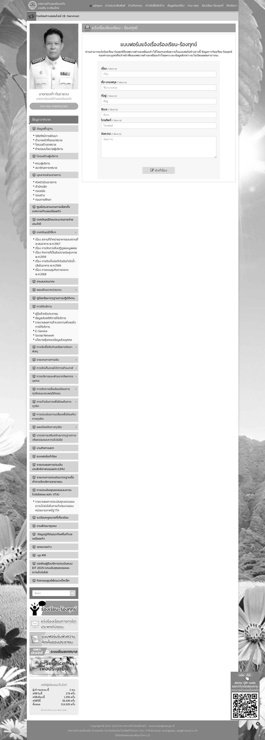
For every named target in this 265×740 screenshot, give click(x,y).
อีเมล (109, 109)
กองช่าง (40, 195)
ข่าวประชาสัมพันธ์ (115, 5)
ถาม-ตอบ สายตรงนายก (54, 106)
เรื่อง (109, 68)
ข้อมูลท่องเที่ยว (176, 5)
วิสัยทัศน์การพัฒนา (46, 136)
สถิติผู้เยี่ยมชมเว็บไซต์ (54, 684)
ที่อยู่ (109, 95)
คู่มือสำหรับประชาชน (46, 313)
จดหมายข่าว (44, 547)
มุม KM (41, 555)
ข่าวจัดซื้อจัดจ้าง (154, 5)
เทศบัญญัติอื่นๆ (44, 232)
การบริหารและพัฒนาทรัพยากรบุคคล (52, 378)
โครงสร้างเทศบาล (45, 144)
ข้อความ (111, 133)
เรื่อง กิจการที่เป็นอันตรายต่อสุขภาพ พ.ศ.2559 (56, 254)
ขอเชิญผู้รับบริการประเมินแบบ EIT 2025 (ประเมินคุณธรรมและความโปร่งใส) (52, 567)
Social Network (44, 335)
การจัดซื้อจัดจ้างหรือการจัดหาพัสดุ (52, 349)
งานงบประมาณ (45, 281)
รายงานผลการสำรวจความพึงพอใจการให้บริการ (55, 324)
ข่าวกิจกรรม (135, 5)
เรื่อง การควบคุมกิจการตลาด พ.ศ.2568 (52, 272)
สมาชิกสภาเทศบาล (46, 167)
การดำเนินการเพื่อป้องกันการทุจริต (51, 403)
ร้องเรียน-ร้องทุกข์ (212, 5)
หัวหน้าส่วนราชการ (46, 182)
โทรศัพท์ (111, 120)
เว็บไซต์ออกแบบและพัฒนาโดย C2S (132, 735)
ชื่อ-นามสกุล (114, 82)
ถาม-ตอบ (193, 5)
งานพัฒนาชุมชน (47, 526)
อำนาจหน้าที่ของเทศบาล (48, 140)
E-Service (41, 331)
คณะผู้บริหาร (42, 163)
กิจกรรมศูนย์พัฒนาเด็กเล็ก (53, 580)
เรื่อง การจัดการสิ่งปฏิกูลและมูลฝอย (56, 248)
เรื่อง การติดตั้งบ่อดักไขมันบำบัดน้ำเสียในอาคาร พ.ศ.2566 (55, 263)
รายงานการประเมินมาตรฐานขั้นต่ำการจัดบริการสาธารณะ (53, 479)
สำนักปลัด (41, 186)
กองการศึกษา (43, 199)
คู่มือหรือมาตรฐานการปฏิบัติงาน (56, 298)
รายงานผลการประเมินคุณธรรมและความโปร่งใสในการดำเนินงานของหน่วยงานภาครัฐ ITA (55, 505)
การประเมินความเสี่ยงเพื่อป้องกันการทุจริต (53, 416)
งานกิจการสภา (45, 448)
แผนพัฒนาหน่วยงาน (47, 290)
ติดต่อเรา (231, 5)
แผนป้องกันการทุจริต (47, 427)
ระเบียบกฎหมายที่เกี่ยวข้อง (52, 517)
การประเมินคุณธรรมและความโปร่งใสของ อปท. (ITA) (51, 492)
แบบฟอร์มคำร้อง (47, 456)
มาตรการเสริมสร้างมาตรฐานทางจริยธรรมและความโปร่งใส (54, 437)
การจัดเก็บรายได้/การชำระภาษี (52, 368)
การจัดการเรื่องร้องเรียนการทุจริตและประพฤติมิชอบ (51, 391)
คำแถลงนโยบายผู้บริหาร (49, 149)
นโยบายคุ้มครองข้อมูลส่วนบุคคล (53, 339)
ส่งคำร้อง (158, 170)
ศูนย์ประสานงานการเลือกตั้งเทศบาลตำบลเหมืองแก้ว (51, 209)
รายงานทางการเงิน (45, 359)
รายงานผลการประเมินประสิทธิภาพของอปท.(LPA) (48, 466)
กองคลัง (40, 191)
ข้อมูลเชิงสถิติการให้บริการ (50, 318)
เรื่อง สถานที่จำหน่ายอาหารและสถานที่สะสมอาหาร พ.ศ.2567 (56, 241)
